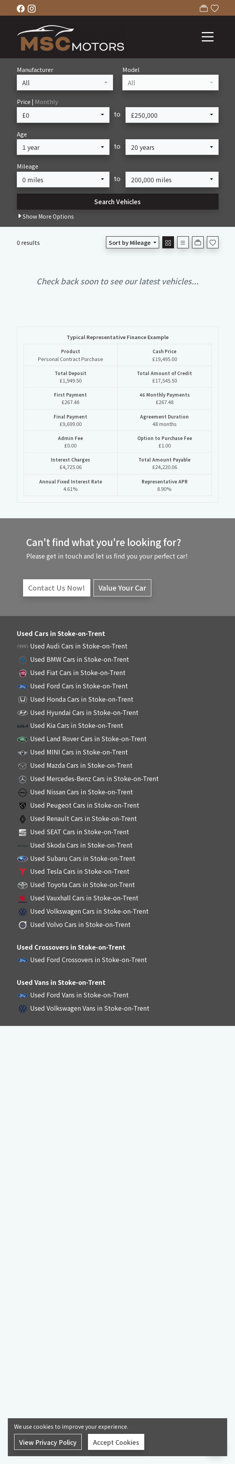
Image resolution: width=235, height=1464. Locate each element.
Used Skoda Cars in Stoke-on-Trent (81, 845)
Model (131, 69)
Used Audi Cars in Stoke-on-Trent (78, 645)
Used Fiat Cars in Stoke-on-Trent (78, 672)
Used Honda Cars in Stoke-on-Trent (81, 699)
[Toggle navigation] (208, 37)
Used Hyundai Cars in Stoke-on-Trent (84, 712)
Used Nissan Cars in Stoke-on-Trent (81, 791)
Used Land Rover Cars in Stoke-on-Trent (88, 738)
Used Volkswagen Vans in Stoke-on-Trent (89, 1008)
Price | (37, 101)
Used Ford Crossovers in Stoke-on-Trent (88, 959)
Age (22, 134)
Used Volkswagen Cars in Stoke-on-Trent (89, 911)
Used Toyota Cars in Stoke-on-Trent (82, 884)
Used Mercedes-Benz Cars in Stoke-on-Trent (94, 778)
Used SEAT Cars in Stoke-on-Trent (79, 831)
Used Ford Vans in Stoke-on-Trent (79, 994)
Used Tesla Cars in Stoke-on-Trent (79, 871)
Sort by (130, 242)
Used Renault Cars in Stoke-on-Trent (83, 818)
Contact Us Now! (56, 588)
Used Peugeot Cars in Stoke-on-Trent (84, 805)
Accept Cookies (116, 1442)
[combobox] (65, 82)
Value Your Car (122, 588)
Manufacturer (35, 69)
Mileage (27, 166)
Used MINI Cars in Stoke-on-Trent (79, 751)
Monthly (46, 101)
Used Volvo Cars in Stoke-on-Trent (80, 924)
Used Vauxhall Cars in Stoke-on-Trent (84, 897)
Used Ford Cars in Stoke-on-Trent (79, 685)
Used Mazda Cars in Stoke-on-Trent (81, 765)
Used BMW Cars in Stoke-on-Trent (79, 659)
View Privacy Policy (48, 1442)
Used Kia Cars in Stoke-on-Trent (76, 725)
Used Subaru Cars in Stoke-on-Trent (82, 858)
